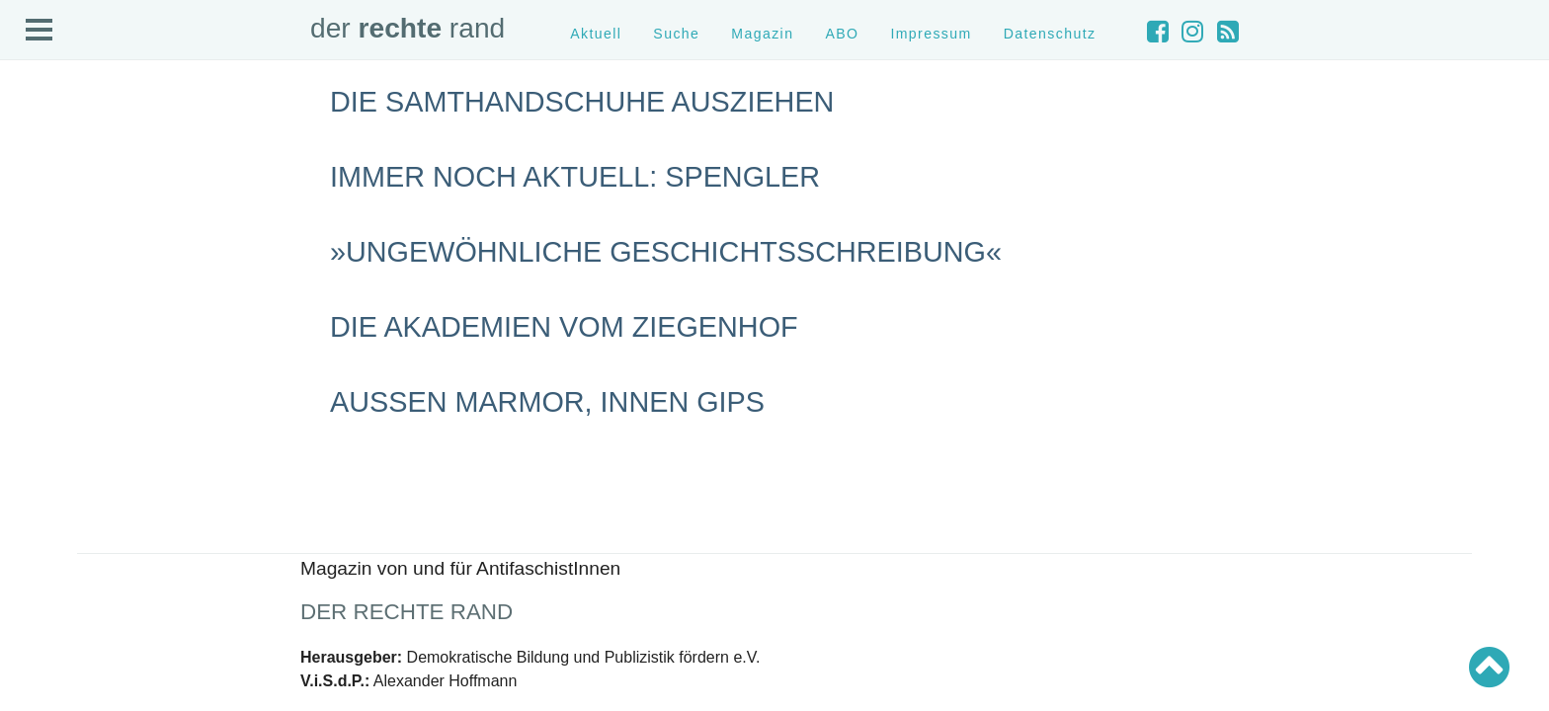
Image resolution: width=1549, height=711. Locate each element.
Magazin (762, 33)
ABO (841, 33)
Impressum (930, 33)
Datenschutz (1050, 33)
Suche (676, 33)
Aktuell (595, 33)
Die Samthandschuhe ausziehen (582, 102)
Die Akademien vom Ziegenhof (564, 327)
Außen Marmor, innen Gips (547, 402)
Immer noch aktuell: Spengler (575, 177)
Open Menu (39, 30)
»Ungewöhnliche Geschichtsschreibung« (666, 252)
